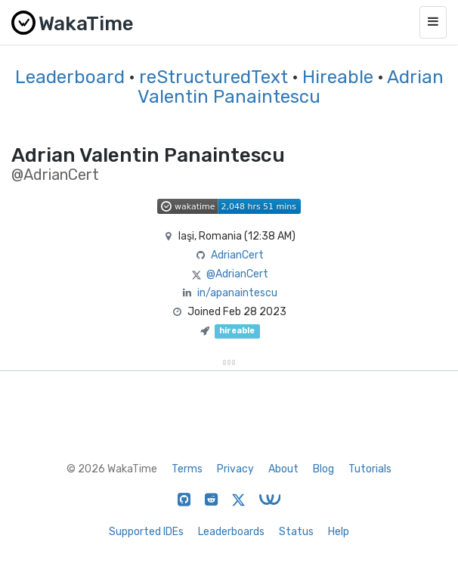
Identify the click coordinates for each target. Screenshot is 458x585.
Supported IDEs (146, 531)
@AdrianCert (237, 274)
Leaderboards (231, 531)
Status (296, 531)
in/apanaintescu (237, 292)
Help (338, 531)
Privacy (235, 469)
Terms (187, 469)
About (283, 469)
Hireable (337, 77)
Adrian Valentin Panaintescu (291, 87)
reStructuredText (213, 77)
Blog (323, 469)
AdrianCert (237, 255)
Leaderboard (70, 77)
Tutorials (369, 469)
